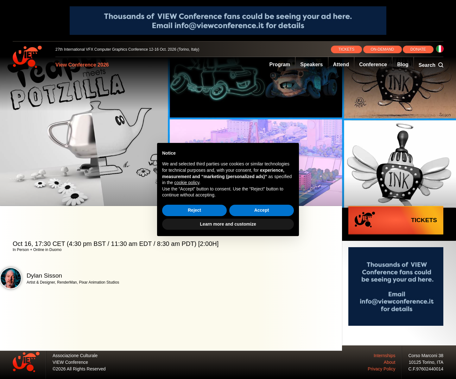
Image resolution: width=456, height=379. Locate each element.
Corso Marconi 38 (426, 355)
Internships (384, 355)
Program (279, 64)
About (390, 362)
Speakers (311, 64)
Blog (402, 64)
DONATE (418, 49)
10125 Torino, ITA (426, 362)
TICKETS (347, 49)
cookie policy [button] (186, 182)
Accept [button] (261, 210)
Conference (373, 64)
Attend (341, 64)
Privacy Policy (381, 368)
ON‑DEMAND (382, 49)
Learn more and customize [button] (228, 224)
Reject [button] (194, 210)
